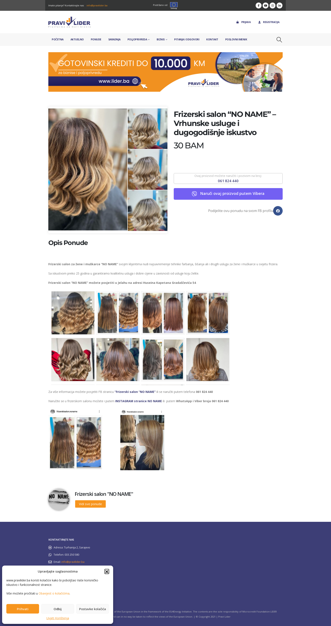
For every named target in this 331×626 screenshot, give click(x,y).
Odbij (58, 609)
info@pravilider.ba (97, 5)
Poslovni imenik (236, 39)
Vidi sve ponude (90, 504)
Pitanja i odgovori (186, 39)
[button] (107, 571)
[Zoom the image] (165, 55)
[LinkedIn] (279, 5)
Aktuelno (77, 39)
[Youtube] (266, 5)
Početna (58, 39)
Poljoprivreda (137, 39)
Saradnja (114, 39)
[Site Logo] (69, 22)
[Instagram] (272, 5)
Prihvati (22, 609)
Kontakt (212, 39)
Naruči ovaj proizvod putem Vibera (232, 193)
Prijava (243, 22)
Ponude (96, 39)
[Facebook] (259, 5)
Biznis (161, 39)
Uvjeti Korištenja (57, 618)
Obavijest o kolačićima (54, 593)
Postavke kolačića (92, 609)
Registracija (268, 22)
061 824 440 (228, 180)
